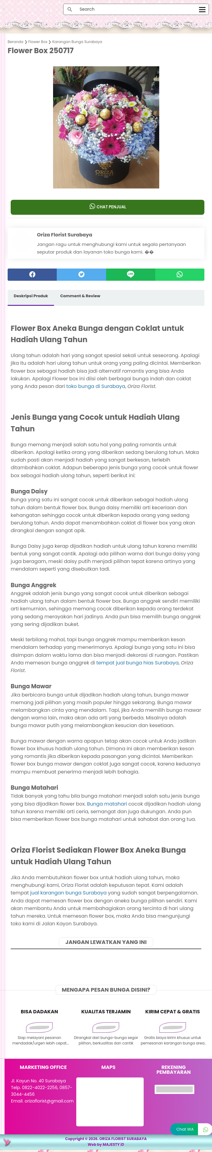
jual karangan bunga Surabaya (68, 894)
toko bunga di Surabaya (95, 387)
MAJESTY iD (113, 1147)
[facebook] (32, 276)
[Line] (130, 276)
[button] (106, 178)
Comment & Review (80, 297)
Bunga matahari (107, 804)
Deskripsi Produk (31, 297)
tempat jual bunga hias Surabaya (137, 663)
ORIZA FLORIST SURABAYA (123, 1141)
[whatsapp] (179, 276)
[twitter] (81, 276)
